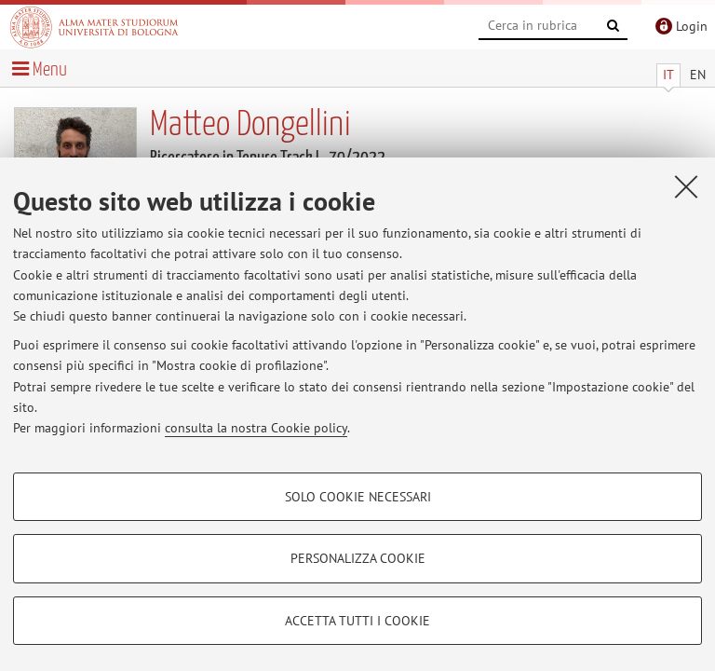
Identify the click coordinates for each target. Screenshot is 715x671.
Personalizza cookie (357, 558)
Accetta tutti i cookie (357, 620)
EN (698, 74)
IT (668, 74)
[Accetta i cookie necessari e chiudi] (686, 186)
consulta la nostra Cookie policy (256, 427)
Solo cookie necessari (358, 496)
